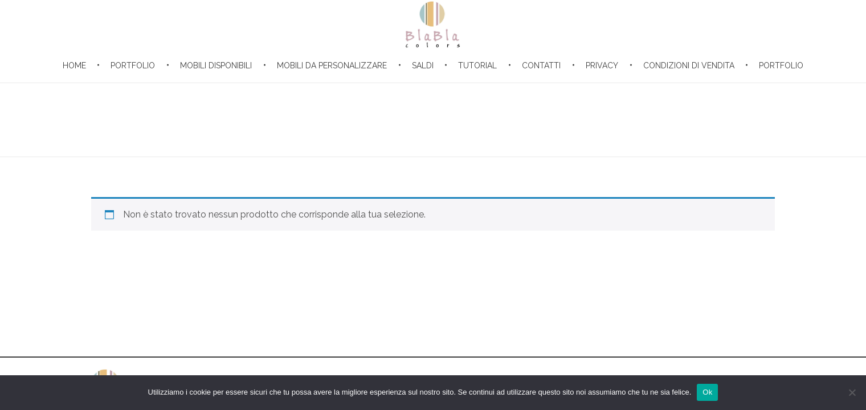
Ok (707, 392)
